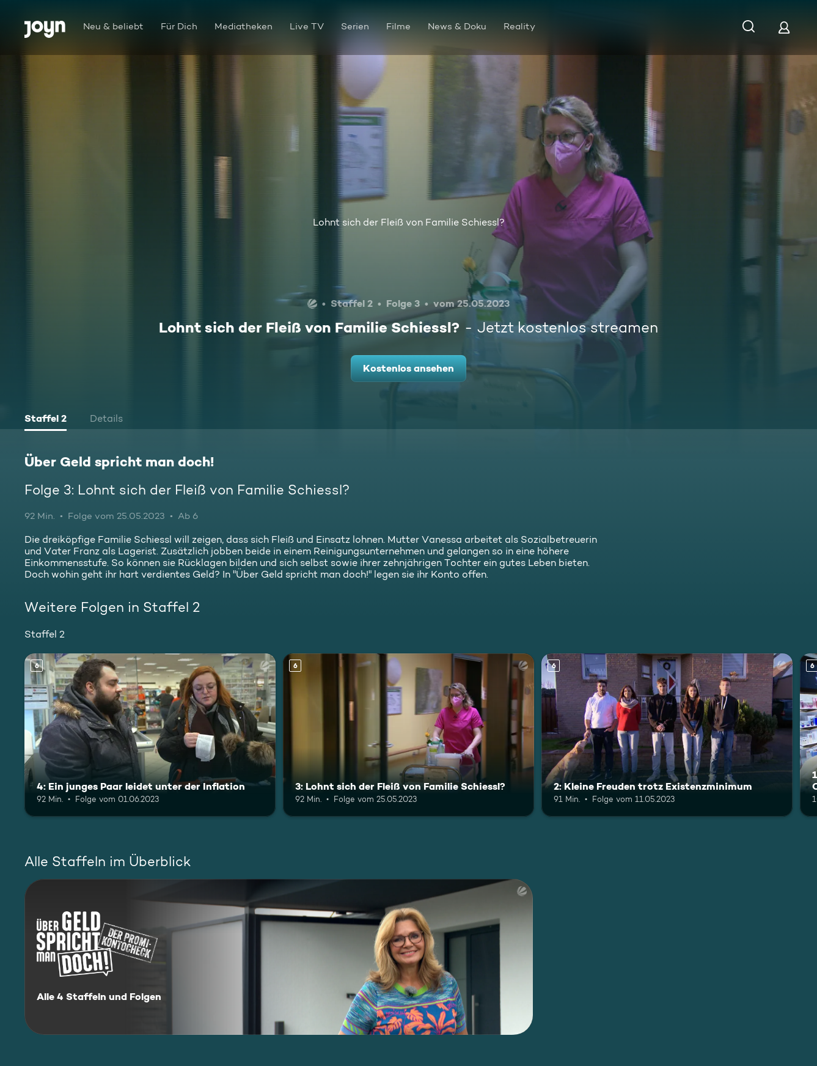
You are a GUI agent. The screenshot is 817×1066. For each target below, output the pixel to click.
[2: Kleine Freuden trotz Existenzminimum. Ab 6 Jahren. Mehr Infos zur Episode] (667, 735)
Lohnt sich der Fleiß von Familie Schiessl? (409, 222)
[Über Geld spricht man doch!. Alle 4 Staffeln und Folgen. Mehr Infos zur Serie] (278, 957)
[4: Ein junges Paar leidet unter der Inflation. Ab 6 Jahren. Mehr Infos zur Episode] (150, 735)
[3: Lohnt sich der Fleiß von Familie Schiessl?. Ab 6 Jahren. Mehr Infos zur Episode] (408, 735)
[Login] (784, 27)
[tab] (45, 420)
